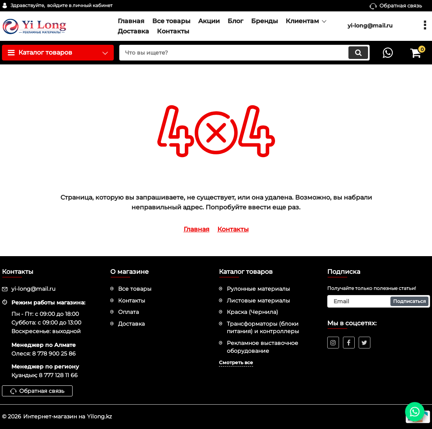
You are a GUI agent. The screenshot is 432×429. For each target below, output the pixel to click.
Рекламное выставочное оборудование (262, 346)
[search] (244, 52)
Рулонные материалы (258, 288)
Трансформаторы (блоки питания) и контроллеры (263, 327)
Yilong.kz (99, 416)
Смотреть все (236, 362)
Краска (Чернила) (252, 311)
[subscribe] (378, 301)
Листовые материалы (258, 300)
